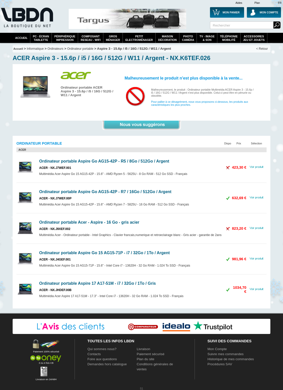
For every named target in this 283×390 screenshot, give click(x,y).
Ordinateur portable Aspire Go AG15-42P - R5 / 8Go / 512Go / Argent (104, 161)
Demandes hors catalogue (107, 364)
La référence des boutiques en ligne (26, 21)
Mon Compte (217, 349)
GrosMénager (113, 38)
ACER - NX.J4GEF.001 (55, 259)
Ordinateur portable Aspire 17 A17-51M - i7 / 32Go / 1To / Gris (97, 283)
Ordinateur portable (80, 48)
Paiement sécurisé (150, 354)
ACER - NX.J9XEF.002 (54, 229)
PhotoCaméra (188, 38)
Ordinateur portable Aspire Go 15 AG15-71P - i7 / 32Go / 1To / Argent (104, 253)
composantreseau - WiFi (91, 38)
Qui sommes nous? (101, 349)
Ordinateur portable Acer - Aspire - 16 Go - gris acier (89, 222)
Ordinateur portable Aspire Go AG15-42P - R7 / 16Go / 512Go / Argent (105, 192)
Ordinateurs (55, 48)
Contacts (94, 354)
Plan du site (145, 359)
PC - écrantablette (41, 38)
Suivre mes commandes (225, 354)
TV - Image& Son (207, 38)
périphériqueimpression (64, 38)
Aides (238, 2)
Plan (257, 2)
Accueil (21, 37)
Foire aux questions (102, 359)
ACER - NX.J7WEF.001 (55, 168)
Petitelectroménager (139, 38)
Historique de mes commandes (230, 359)
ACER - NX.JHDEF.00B (55, 290)
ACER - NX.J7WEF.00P (55, 198)
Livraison (143, 349)
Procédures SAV (219, 364)
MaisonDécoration (167, 38)
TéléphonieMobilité (229, 38)
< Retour (262, 48)
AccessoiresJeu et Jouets (254, 38)
